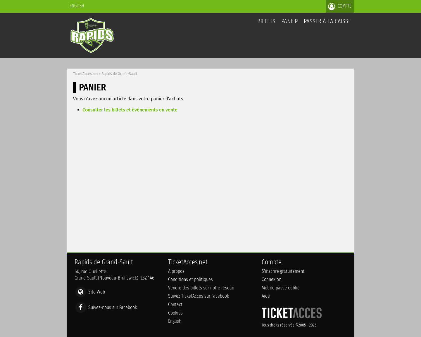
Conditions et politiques (190, 279)
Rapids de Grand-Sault (119, 74)
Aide (266, 296)
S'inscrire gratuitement (283, 271)
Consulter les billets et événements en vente (129, 110)
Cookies (175, 313)
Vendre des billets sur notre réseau (201, 288)
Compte (339, 6)
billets (266, 21)
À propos (176, 271)
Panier (289, 24)
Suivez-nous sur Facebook (112, 307)
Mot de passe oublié (281, 288)
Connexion (271, 279)
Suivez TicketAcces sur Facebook (198, 296)
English (77, 5)
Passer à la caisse (327, 21)
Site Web (96, 292)
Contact (175, 304)
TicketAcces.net (85, 74)
